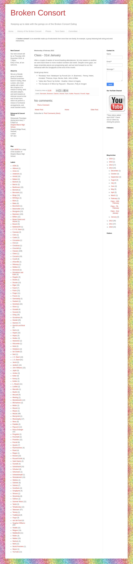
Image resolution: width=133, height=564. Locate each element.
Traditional (16, 515)
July (112, 183)
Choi (14, 243)
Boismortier (17, 209)
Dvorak (62, 93)
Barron (15, 184)
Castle (15, 237)
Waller (15, 536)
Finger (15, 293)
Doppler (15, 277)
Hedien (15, 338)
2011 (111, 224)
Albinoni (15, 168)
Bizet (14, 201)
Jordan (15, 373)
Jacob (15, 362)
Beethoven (16, 187)
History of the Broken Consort (29, 31)
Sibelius (15, 480)
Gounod (15, 312)
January (114, 217)
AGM (14, 166)
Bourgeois (16, 211)
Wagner (15, 530)
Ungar (87, 93)
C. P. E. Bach (17, 229)
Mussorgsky (17, 419)
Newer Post (39, 110)
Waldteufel (16, 533)
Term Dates (60, 31)
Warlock (15, 541)
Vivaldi (15, 528)
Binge (15, 195)
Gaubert (15, 301)
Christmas (16, 246)
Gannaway (16, 299)
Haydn (15, 333)
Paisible (15, 424)
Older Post (94, 110)
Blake (14, 203)
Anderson (16, 174)
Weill (14, 544)
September (115, 177)
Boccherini (16, 206)
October (114, 174)
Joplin (15, 370)
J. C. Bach (16, 357)
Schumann (16, 472)
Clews (15, 254)
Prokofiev (16, 440)
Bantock (15, 182)
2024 (111, 159)
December (115, 171)
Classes (56, 93)
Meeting (15, 397)
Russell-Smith (17, 458)
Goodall (15, 309)
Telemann (16, 510)
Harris (15, 330)
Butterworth (17, 227)
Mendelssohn (17, 400)
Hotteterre (16, 349)
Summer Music (18, 502)
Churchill (16, 248)
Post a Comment (43, 105)
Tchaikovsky (17, 507)
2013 (111, 168)
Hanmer (15, 323)
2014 (111, 165)
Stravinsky (16, 496)
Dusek (15, 280)
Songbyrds (16, 491)
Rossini (15, 456)
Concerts (16, 256)
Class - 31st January (115, 212)
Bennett (15, 190)
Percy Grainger (18, 430)
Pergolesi (16, 434)
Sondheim (16, 488)
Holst (14, 346)
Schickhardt (17, 467)
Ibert (14, 354)
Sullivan (15, 499)
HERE (16, 149)
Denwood (16, 270)
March (113, 195)
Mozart (15, 413)
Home (10, 31)
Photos (48, 31)
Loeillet (15, 387)
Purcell (82, 93)
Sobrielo (15, 483)
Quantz (15, 445)
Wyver (15, 549)
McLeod (15, 395)
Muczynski (16, 416)
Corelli (15, 259)
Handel (15, 320)
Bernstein (43, 93)
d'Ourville (16, 262)
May (112, 189)
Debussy (16, 264)
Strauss (15, 493)
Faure (66, 93)
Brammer (50, 93)
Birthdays (16, 198)
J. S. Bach (16, 360)
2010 (111, 227)
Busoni (15, 224)
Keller (15, 376)
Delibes (15, 267)
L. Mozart (16, 384)
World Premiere (18, 546)
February (114, 198)
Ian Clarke (16, 352)
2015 (111, 162)
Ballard (15, 179)
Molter (15, 405)
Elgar (14, 285)
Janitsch (15, 365)
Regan (15, 453)
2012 (111, 221)
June (113, 186)
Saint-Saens (17, 461)
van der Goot (17, 520)
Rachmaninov (17, 448)
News (14, 422)
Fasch (15, 288)
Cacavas (16, 232)
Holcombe (16, 344)
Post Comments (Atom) (52, 113)
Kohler (71, 93)
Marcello (15, 389)
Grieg (14, 315)
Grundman (16, 317)
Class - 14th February (115, 202)
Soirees (15, 485)
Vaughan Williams (19, 523)
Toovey (15, 512)
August (113, 180)
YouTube (16, 552)
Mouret (15, 408)
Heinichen (16, 341)
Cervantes (16, 240)
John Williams (17, 368)
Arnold (15, 176)
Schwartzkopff (17, 475)
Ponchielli (16, 437)
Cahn (14, 235)
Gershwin (16, 304)
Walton (15, 538)
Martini (15, 392)
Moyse (15, 411)
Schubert (16, 469)
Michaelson (17, 403)
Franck (15, 296)
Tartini (15, 504)
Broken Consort (38, 12)
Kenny (15, 379)
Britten (15, 217)
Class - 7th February (115, 207)
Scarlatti (15, 464)
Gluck (15, 307)
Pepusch (77, 93)
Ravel (15, 450)
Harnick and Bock (19, 325)
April (113, 192)
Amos (15, 171)
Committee (72, 31)
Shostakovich (17, 477)
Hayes (15, 335)
